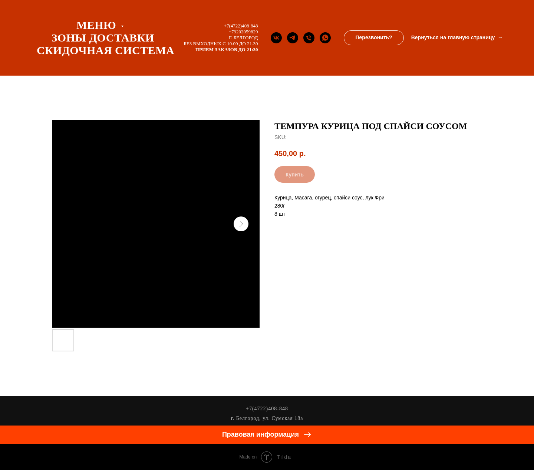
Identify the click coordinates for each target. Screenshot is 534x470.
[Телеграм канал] (292, 37)
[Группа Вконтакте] (276, 37)
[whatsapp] (325, 37)
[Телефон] (308, 37)
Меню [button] (97, 25)
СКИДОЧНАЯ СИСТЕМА (105, 50)
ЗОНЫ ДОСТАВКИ (102, 38)
